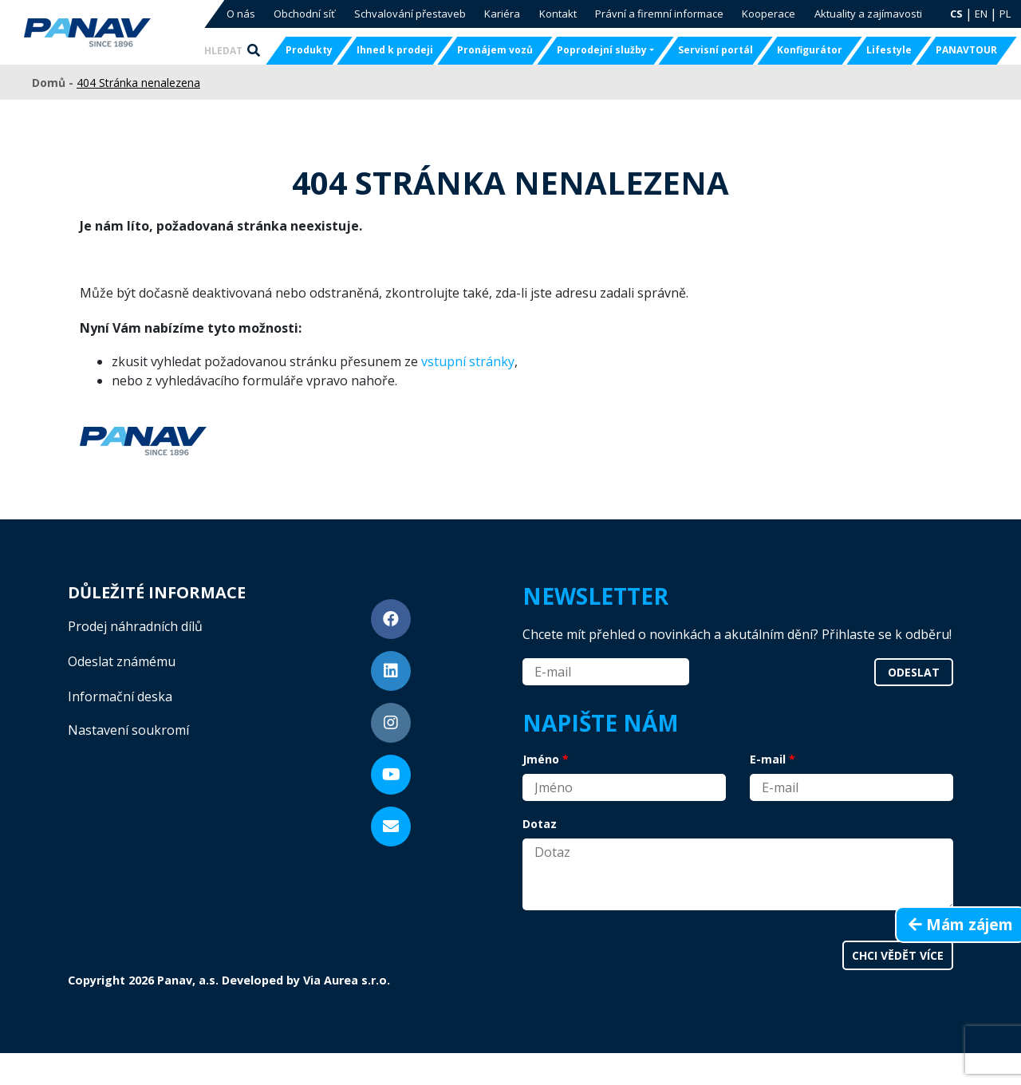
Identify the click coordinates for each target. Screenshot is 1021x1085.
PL (1005, 13)
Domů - (54, 82)
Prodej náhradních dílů (135, 626)
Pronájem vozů (495, 50)
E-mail (768, 759)
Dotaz (539, 823)
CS (956, 13)
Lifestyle (889, 50)
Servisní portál (715, 50)
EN (981, 13)
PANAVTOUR (966, 50)
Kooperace (768, 13)
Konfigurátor (809, 50)
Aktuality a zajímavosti (868, 13)
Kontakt (558, 13)
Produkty (309, 50)
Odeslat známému (121, 661)
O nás (241, 13)
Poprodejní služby (602, 50)
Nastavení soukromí (128, 730)
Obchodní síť (304, 13)
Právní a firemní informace (659, 13)
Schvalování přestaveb (410, 13)
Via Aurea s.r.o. (346, 980)
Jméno (540, 759)
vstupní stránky (467, 361)
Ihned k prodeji (395, 50)
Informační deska (120, 696)
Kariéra (502, 13)
